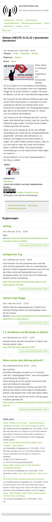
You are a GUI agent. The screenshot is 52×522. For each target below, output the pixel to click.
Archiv (26, 26)
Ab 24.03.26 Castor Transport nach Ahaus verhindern (23, 479)
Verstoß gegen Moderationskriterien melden (34, 245)
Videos (46, 23)
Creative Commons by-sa (27, 192)
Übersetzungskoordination (32, 23)
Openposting (9, 20)
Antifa (15, 53)
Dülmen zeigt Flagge (14, 298)
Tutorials (19, 20)
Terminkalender (31, 20)
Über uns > (7, 30)
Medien (35, 53)
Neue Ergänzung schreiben (17, 205)
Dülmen (18, 57)
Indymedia (24, 53)
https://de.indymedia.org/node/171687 (19, 347)
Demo (13, 61)
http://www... (8, 181)
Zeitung (7, 226)
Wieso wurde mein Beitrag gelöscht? (23, 360)
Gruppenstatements (11, 23)
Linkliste (19, 26)
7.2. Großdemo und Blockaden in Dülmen (25, 332)
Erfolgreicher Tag (12, 254)
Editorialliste (8, 26)
